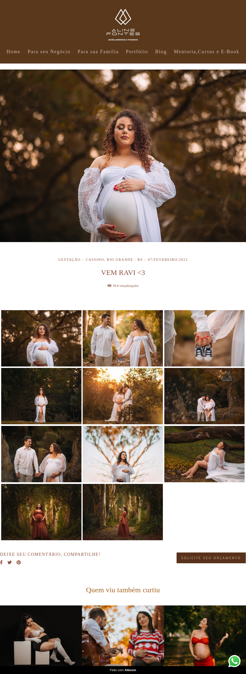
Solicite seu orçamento (211, 558)
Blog (161, 51)
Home (13, 51)
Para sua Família (98, 51)
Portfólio (137, 51)
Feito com (123, 670)
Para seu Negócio (49, 51)
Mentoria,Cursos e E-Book (207, 51)
